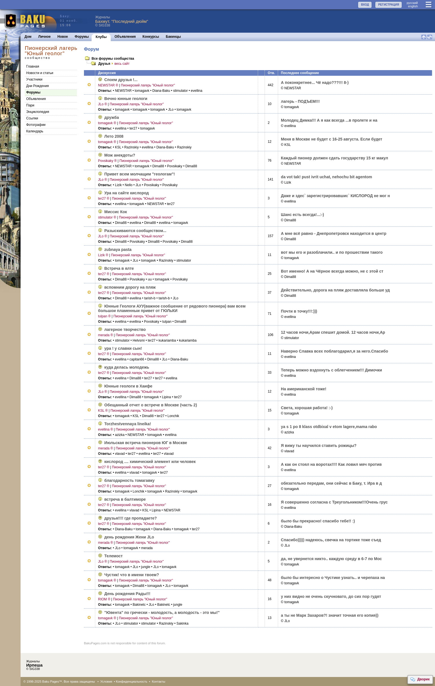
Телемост (113, 556)
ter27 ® (103, 199)
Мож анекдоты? (119, 155)
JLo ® (102, 104)
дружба (111, 117)
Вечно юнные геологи (125, 98)
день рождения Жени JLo (129, 537)
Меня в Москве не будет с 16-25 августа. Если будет (331, 139)
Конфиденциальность (131, 681)
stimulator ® (107, 217)
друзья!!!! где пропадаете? (130, 518)
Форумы (82, 37)
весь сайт (119, 64)
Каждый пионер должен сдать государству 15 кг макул (334, 158)
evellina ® (105, 429)
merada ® (105, 335)
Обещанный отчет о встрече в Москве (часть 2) (150, 405)
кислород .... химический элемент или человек (150, 461)
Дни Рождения (37, 86)
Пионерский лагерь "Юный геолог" (148, 85)
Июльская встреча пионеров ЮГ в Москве (145, 442)
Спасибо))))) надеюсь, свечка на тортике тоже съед (331, 540)
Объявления (125, 37)
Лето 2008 (113, 136)
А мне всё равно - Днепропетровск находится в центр (333, 233)
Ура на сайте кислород (126, 193)
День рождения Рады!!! (127, 593)
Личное (44, 37)
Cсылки (32, 118)
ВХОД (365, 4)
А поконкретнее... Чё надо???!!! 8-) (315, 82)
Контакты (158, 681)
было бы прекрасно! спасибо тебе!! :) (318, 521)
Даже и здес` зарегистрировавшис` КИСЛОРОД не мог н (335, 195)
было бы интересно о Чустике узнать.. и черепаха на (333, 577)
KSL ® (103, 411)
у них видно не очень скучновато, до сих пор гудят (331, 596)
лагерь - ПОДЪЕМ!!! (300, 101)
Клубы (101, 37)
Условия (106, 681)
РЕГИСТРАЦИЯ (388, 4)
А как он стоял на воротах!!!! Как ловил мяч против (331, 464)
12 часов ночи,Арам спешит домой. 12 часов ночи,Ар (333, 332)
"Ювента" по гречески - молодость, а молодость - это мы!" (161, 612)
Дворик (420, 679)
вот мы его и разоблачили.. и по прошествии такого (332, 252)
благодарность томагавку (129, 480)
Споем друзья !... (120, 79)
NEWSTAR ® (108, 85)
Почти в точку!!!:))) (299, 311)
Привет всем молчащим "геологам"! (139, 174)
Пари (30, 105)
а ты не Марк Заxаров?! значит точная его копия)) (329, 615)
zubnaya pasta (117, 249)
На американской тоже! (303, 389)
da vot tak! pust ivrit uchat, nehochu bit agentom (326, 177)
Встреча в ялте (119, 268)
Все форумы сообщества (113, 59)
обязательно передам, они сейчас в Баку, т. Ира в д (331, 483)
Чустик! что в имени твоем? (131, 575)
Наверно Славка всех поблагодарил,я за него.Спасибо (334, 351)
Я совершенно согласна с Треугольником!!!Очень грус (334, 502)
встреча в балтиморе (125, 499)
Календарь (34, 131)
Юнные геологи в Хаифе (128, 386)
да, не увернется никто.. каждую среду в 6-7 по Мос (331, 558)
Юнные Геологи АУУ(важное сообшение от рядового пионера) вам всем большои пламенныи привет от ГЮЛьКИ (172, 308)
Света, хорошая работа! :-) (307, 408)
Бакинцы (173, 37)
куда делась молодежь (126, 367)
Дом (28, 37)
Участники (34, 79)
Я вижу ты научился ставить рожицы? (318, 445)
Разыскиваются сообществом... (135, 230)
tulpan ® (104, 316)
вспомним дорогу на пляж (130, 287)
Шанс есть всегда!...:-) (302, 214)
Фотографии (36, 125)
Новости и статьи (39, 73)
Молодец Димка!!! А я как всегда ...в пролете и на (329, 120)
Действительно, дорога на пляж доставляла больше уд (335, 290)
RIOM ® (104, 599)
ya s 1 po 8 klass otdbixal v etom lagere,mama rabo (329, 426)
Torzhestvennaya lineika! (127, 424)
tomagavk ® (107, 123)
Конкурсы (151, 37)
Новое (62, 37)
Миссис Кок (115, 212)
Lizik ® (103, 255)
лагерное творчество (125, 329)
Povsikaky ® (107, 161)
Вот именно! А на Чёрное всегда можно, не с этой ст (332, 271)
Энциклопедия (37, 112)
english (413, 6)
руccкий (412, 3)
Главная (32, 66)
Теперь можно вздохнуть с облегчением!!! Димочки (331, 370)
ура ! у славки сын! (123, 348)
